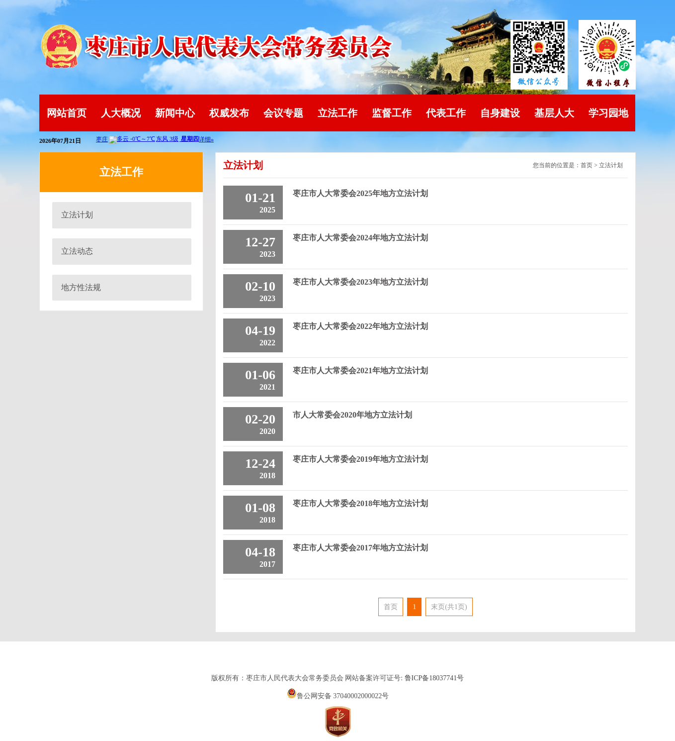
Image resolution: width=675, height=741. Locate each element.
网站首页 (66, 112)
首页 (586, 165)
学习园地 (608, 112)
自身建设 (500, 112)
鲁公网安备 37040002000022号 (337, 696)
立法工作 (337, 112)
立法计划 (77, 215)
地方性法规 (81, 287)
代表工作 (446, 112)
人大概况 (121, 112)
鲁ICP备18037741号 (434, 678)
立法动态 (77, 251)
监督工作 (392, 112)
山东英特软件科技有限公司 (337, 660)
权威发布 (229, 112)
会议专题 (283, 112)
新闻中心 (175, 112)
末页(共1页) (449, 607)
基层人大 (554, 112)
